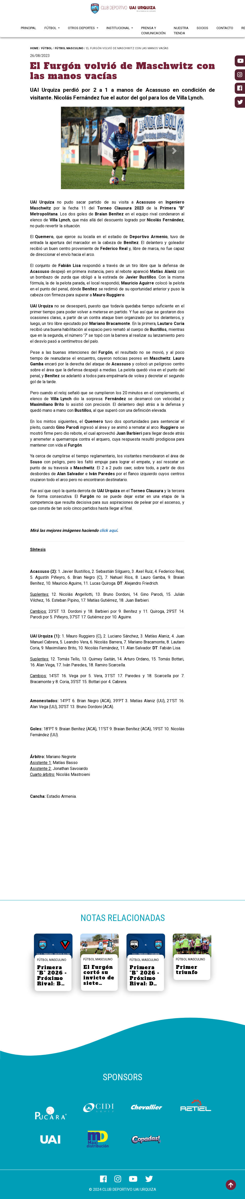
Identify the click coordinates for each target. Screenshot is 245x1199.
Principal (28, 28)
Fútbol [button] (50, 28)
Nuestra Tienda (181, 30)
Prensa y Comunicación (153, 30)
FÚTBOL (46, 48)
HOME (34, 48)
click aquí (108, 530)
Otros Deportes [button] (82, 28)
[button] (70, 149)
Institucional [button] (118, 28)
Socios (202, 28)
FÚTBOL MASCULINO (69, 48)
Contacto (224, 28)
